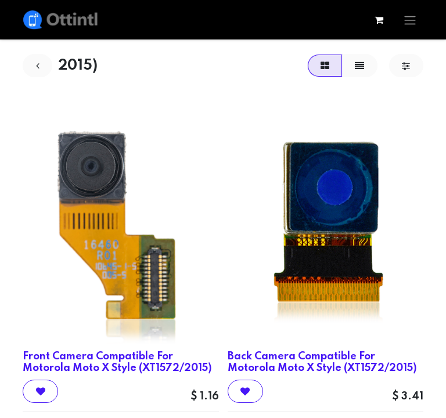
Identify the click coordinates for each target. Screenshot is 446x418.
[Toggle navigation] (410, 20)
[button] (40, 391)
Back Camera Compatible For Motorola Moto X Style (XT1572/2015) (322, 362)
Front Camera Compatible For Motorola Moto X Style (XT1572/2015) (117, 362)
